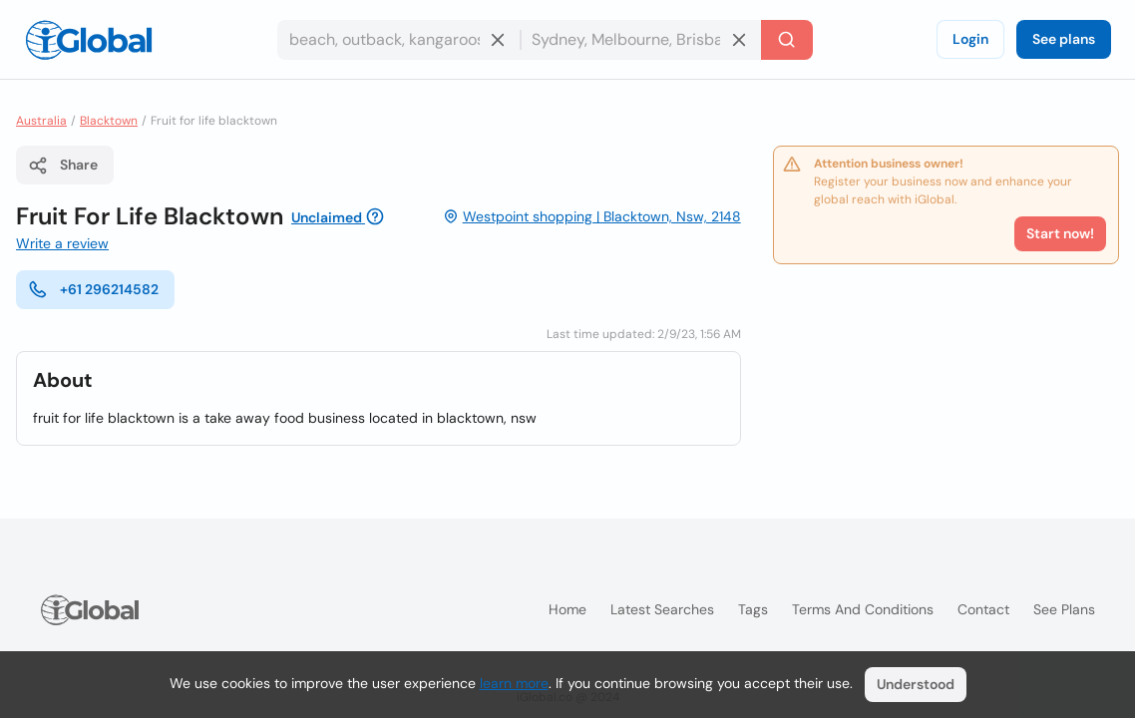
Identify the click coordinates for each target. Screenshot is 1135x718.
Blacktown (109, 121)
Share (63, 166)
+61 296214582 (93, 289)
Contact (983, 609)
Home (567, 609)
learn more (514, 683)
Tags (753, 609)
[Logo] (89, 40)
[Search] (787, 40)
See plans (1063, 39)
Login (970, 39)
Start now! (1060, 233)
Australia (41, 121)
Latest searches (662, 609)
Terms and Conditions (863, 609)
